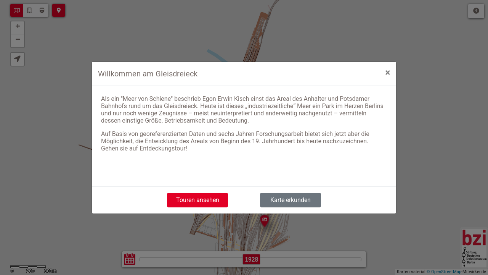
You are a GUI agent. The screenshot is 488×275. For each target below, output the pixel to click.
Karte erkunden (290, 200)
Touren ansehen (197, 200)
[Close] (387, 72)
